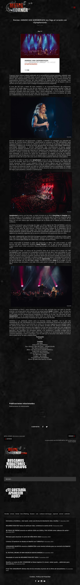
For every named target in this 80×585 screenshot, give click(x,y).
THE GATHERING (61, 142)
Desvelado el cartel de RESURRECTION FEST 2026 (22, 557)
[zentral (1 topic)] (61, 513)
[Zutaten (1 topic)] (32, 513)
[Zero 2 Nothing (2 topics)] (24, 513)
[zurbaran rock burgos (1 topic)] (45, 513)
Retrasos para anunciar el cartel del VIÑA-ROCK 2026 (23, 536)
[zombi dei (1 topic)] (67, 513)
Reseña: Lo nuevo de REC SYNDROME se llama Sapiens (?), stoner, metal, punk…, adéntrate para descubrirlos (37, 562)
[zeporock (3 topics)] (55, 513)
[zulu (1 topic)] (37, 513)
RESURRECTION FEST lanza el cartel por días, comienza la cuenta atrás (29, 525)
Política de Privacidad (43, 576)
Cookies (32, 576)
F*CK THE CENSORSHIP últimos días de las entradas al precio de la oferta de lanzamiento (35, 568)
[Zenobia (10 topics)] (6, 513)
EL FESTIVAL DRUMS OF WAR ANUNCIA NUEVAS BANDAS (24, 552)
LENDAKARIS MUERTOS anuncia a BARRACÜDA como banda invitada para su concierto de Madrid (38, 546)
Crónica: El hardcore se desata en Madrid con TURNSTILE (25, 541)
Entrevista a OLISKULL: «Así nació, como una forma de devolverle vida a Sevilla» (32, 521)
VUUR (19, 151)
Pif (41, 31)
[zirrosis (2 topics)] (12, 513)
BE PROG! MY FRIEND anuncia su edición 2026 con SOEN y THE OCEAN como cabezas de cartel (37, 530)
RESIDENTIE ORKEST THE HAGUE (56, 77)
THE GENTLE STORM (40, 148)
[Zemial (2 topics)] (17, 513)
